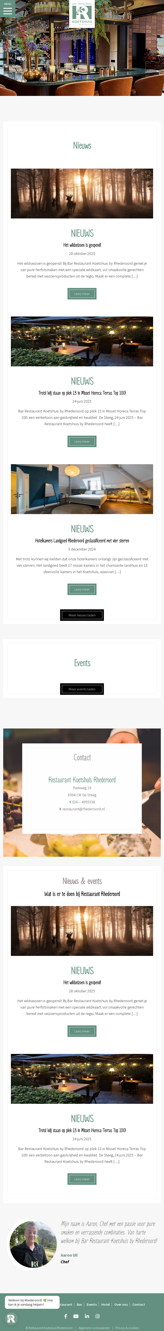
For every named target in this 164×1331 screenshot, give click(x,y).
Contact (138, 1304)
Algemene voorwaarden (94, 1328)
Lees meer (82, 293)
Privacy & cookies (127, 1328)
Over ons (121, 1304)
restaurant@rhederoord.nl (82, 811)
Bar (79, 1304)
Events (92, 1304)
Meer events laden (82, 689)
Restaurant (63, 1304)
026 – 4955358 (82, 804)
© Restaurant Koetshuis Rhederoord (49, 1328)
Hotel (105, 1304)
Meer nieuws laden (82, 615)
